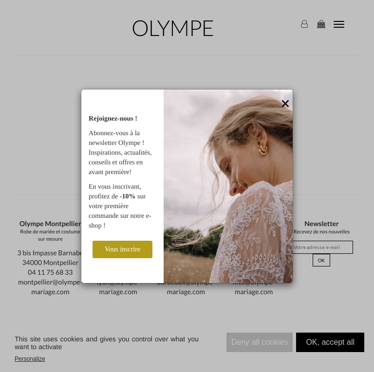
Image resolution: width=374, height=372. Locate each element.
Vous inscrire (122, 249)
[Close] (285, 104)
